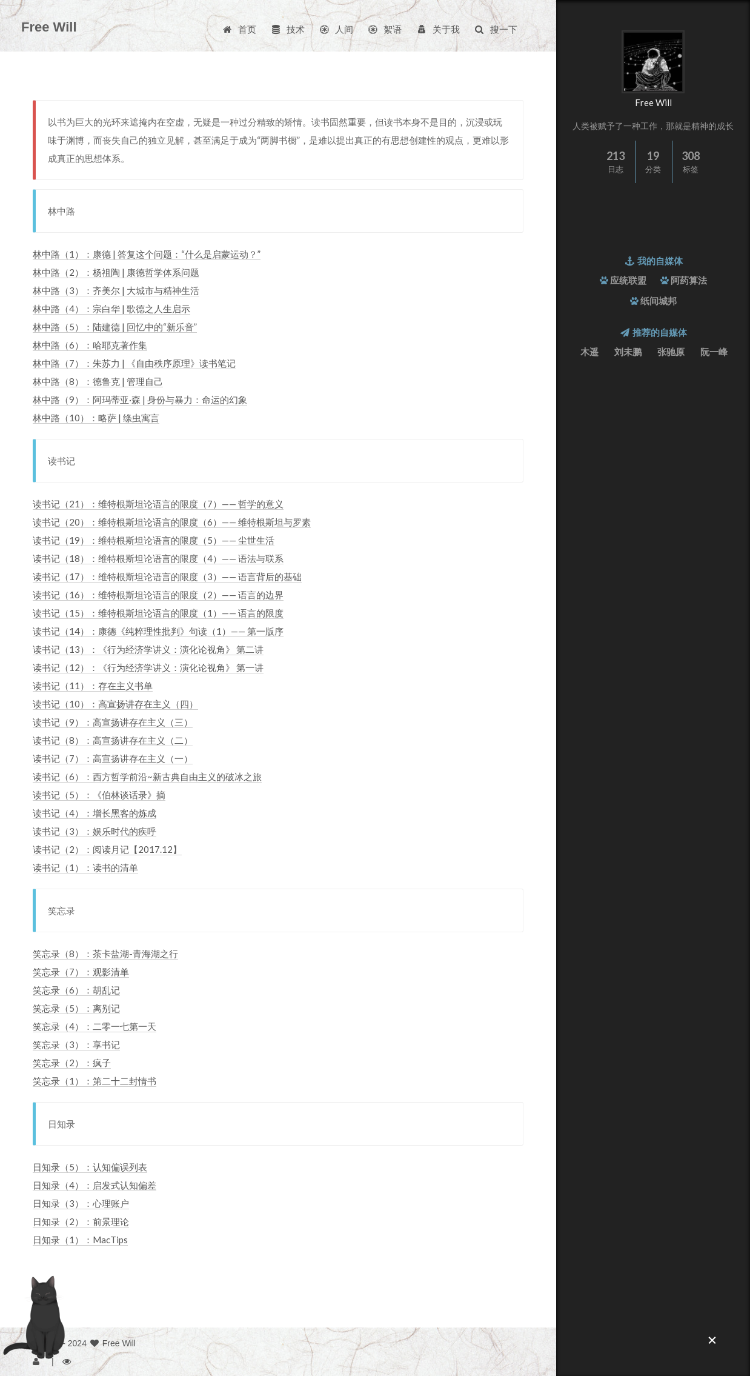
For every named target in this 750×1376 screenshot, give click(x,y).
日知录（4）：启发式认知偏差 (94, 1185)
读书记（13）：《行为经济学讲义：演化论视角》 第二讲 (148, 649)
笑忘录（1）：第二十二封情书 (94, 1080)
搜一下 (495, 29)
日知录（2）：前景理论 (81, 1221)
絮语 (384, 29)
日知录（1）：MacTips (80, 1239)
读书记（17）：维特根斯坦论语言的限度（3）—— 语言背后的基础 (167, 576)
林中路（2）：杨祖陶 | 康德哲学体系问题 (116, 272)
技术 (287, 29)
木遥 (589, 351)
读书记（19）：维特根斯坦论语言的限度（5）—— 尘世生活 (153, 540)
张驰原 (671, 351)
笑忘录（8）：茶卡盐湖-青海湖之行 (105, 953)
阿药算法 (689, 280)
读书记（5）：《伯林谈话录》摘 (99, 794)
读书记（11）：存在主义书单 (93, 685)
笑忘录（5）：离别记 (76, 1008)
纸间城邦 (658, 300)
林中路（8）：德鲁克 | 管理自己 (98, 381)
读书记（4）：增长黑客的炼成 (94, 812)
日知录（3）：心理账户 (81, 1203)
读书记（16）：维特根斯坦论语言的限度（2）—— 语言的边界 (158, 594)
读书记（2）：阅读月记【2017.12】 (107, 849)
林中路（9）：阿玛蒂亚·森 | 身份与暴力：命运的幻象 (140, 399)
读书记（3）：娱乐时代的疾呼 (94, 831)
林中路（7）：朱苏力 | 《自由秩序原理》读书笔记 (134, 363)
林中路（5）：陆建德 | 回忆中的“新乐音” (115, 326)
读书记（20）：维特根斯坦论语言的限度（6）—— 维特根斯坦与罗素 (172, 521)
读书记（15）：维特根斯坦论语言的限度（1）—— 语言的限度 (158, 612)
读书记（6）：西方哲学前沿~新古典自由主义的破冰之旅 (147, 776)
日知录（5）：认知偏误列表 (90, 1166)
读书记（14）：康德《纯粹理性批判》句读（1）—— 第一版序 (158, 631)
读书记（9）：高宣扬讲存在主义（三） (113, 721)
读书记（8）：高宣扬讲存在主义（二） (113, 740)
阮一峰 (714, 351)
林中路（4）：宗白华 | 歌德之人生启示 (111, 308)
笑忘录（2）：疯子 (72, 1062)
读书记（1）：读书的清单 (85, 867)
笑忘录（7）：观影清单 (81, 971)
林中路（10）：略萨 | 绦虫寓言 (96, 417)
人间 (336, 29)
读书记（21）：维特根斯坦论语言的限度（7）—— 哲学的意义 (158, 503)
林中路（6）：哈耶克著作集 (90, 344)
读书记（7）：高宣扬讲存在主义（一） (113, 758)
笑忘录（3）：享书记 (76, 1044)
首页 (238, 29)
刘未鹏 (628, 351)
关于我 (437, 29)
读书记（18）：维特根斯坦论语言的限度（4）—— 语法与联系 (158, 558)
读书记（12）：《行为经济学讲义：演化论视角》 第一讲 (148, 667)
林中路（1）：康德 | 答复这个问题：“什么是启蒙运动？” (147, 254)
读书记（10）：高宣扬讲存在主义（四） (115, 703)
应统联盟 (628, 280)
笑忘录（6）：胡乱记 (76, 989)
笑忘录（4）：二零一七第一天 (94, 1026)
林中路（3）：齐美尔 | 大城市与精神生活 (116, 290)
